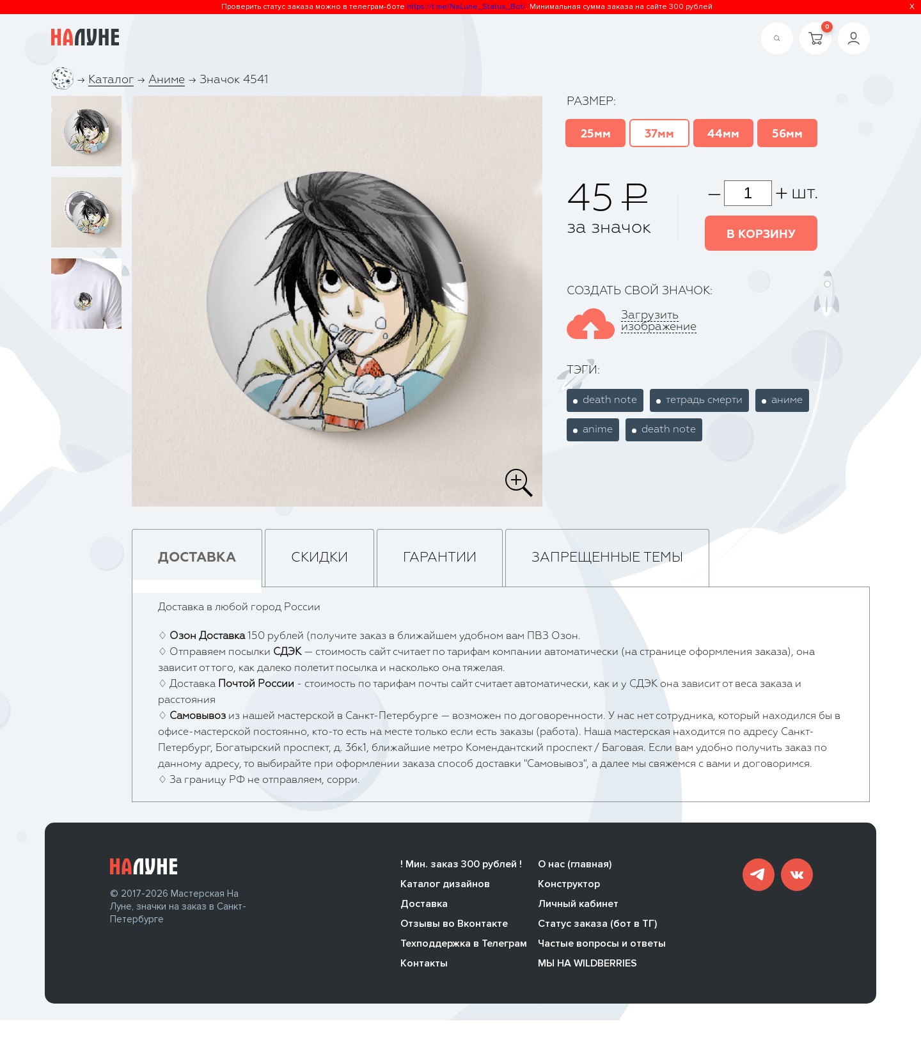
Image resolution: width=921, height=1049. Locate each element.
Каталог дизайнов (445, 885)
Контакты (424, 965)
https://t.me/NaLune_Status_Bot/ (466, 7)
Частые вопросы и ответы (602, 945)
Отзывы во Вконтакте (454, 925)
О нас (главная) (574, 866)
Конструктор (569, 885)
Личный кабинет (578, 905)
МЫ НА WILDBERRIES (587, 965)
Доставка (424, 905)
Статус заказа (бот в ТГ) (597, 925)
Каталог (111, 80)
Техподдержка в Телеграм (463, 945)
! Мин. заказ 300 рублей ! (461, 866)
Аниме (166, 80)
